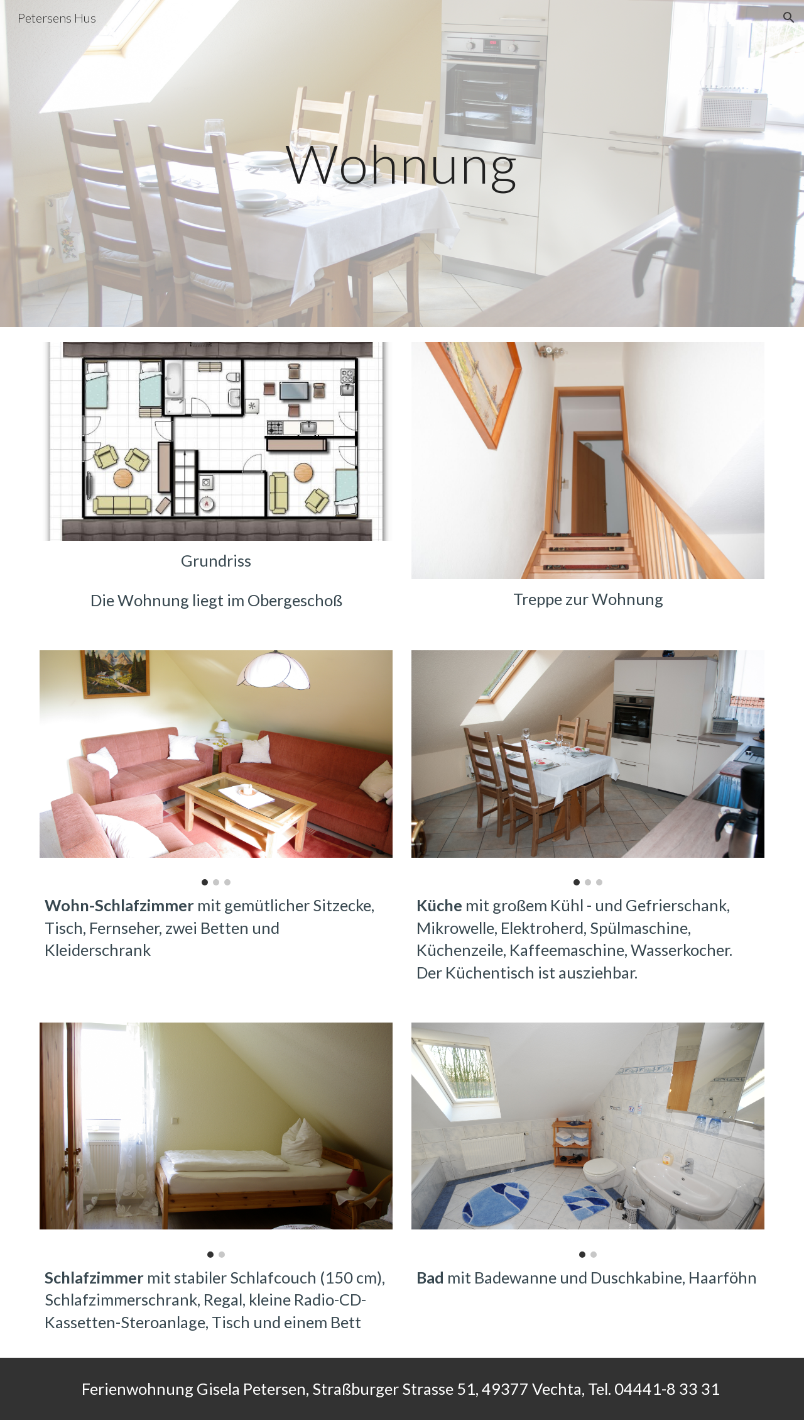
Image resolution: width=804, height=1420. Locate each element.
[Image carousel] (216, 767)
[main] (402, 163)
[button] (789, 18)
